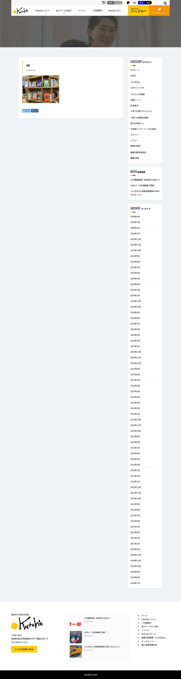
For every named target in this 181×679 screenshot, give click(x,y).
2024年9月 (135, 312)
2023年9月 (135, 368)
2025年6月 (135, 272)
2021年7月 (135, 515)
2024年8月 (135, 318)
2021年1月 (135, 549)
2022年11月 (135, 425)
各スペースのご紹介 (150, 626)
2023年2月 (135, 408)
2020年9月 (135, 571)
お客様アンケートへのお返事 (143, 128)
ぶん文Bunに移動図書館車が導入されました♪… (103, 646)
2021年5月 (135, 526)
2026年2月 (135, 227)
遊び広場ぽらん (137, 123)
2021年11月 (135, 492)
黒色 (148, 2)
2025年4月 (135, 284)
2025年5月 (135, 278)
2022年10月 (135, 430)
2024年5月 (135, 329)
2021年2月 (135, 543)
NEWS (133, 75)
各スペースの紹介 (64, 10)
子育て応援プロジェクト (141, 111)
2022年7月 (135, 447)
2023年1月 (135, 413)
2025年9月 (135, 255)
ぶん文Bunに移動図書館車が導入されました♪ (145, 193)
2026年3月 (135, 222)
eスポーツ (134, 69)
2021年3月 (135, 537)
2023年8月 (135, 374)
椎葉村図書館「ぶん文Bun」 (154, 637)
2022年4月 (135, 464)
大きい (118, 2)
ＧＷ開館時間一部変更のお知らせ (145, 179)
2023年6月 (135, 385)
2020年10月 (135, 566)
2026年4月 (135, 216)
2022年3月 (135, 470)
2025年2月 (135, 295)
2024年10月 (135, 306)
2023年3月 (135, 402)
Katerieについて (42, 10)
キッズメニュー (159, 11)
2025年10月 (135, 250)
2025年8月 (135, 261)
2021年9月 (135, 504)
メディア (134, 134)
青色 (141, 2)
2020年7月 (135, 582)
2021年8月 (135, 509)
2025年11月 (135, 244)
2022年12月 (135, 419)
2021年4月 (135, 532)
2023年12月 (135, 351)
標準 (134, 2)
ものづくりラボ (137, 87)
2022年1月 (135, 481)
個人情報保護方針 (149, 644)
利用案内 (134, 105)
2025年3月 (135, 289)
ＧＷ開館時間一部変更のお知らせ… (97, 618)
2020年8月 (135, 577)
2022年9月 (135, 436)
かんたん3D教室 (137, 94)
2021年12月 (135, 487)
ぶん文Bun (135, 82)
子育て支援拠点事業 (139, 117)
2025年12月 (135, 239)
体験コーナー (136, 99)
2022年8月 (135, 442)
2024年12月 (135, 301)
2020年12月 (135, 554)
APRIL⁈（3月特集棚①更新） (143, 185)
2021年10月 (135, 498)
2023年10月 (135, 363)
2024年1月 (135, 346)
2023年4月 (135, 396)
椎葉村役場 (135, 145)
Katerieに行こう (148, 633)
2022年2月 (135, 475)
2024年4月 (135, 334)
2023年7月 (135, 379)
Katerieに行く (114, 10)
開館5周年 (134, 157)
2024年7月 (135, 323)
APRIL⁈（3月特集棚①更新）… (96, 632)
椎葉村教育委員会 (138, 152)
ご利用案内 (97, 10)
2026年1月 (135, 233)
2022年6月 (135, 453)
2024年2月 (135, 340)
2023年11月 (135, 357)
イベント (82, 10)
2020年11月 (135, 560)
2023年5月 (135, 391)
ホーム (144, 615)
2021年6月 (135, 520)
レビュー (134, 140)
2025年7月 (135, 267)
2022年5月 (135, 459)
